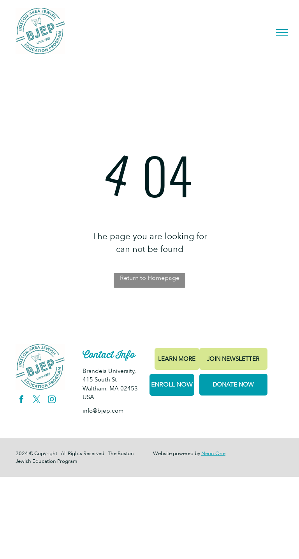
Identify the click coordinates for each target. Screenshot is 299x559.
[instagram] (52, 400)
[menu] (282, 33)
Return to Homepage (149, 278)
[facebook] (21, 400)
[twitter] (36, 400)
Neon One (213, 453)
